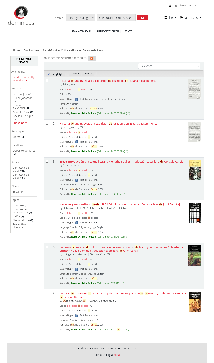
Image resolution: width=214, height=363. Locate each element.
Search (59, 18)
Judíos (16, 216)
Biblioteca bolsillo (77, 132)
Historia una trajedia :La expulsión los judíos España (108, 80)
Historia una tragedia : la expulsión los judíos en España (108, 123)
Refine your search (24, 60)
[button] (170, 17)
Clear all (88, 73)
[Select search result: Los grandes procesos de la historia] (47, 293)
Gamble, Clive (21, 112)
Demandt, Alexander (19, 106)
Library (127, 31)
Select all (75, 73)
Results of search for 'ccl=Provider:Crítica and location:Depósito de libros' (63, 50)
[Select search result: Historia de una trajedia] (47, 80)
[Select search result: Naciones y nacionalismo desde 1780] (47, 204)
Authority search (108, 31)
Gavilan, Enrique (23, 116)
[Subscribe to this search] (92, 58)
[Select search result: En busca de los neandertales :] (47, 247)
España (17, 191)
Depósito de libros (24, 150)
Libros (16, 137)
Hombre (18, 205)
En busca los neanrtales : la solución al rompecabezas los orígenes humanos (122, 248)
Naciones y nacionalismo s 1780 (120, 204)
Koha (116, 355)
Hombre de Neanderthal (21, 211)
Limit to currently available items (23, 78)
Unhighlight (55, 74)
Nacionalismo (21, 220)
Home (16, 50)
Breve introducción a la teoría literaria (121, 161)
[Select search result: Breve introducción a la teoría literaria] (47, 161)
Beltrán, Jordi (21, 94)
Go (143, 17)
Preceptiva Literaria (19, 226)
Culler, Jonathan (23, 98)
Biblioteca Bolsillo (77, 89)
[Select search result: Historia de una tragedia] (47, 123)
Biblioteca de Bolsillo (21, 176)
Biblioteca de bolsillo (21, 169)
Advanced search (82, 31)
